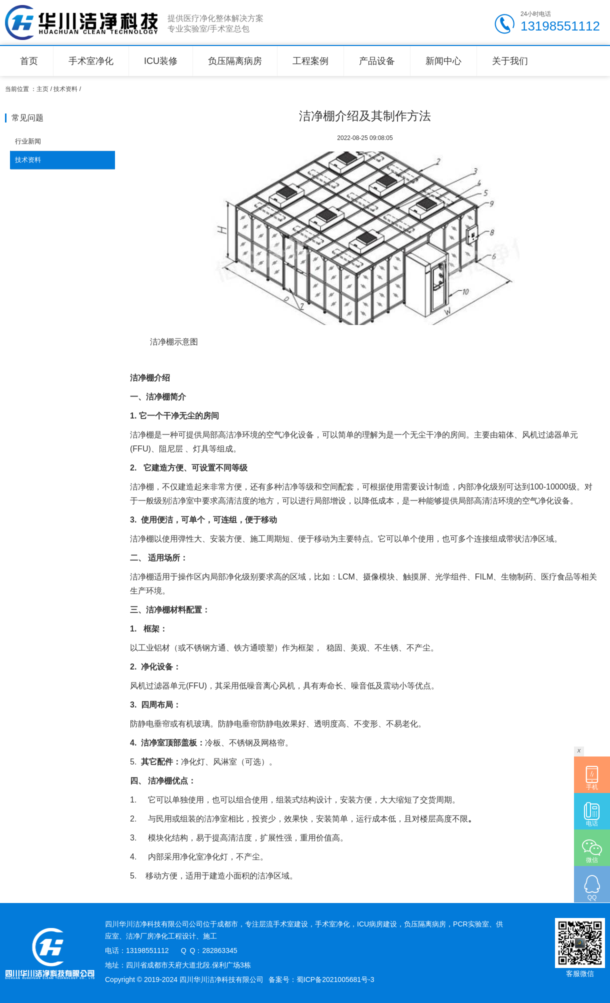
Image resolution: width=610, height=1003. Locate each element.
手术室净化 (91, 61)
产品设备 (377, 61)
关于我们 (510, 61)
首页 (29, 61)
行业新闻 (28, 141)
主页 (42, 89)
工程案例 (310, 61)
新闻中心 (444, 61)
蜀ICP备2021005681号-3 (335, 980)
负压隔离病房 (235, 61)
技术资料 (66, 89)
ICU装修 (161, 61)
